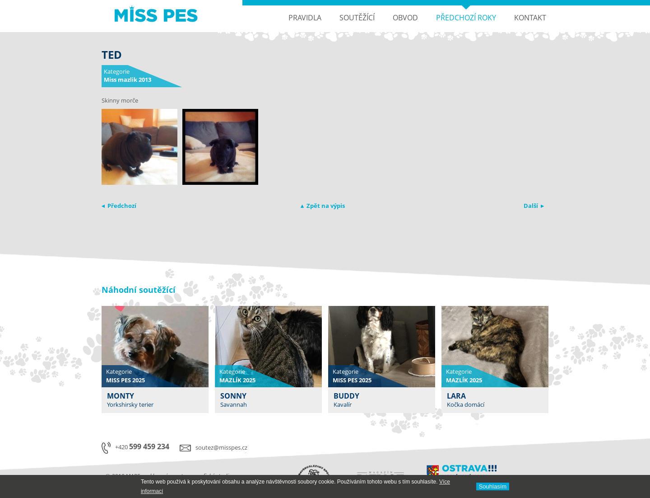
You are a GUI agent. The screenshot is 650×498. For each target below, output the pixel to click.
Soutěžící (357, 18)
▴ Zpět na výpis (323, 206)
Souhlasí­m (492, 486)
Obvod (405, 18)
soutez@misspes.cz (221, 447)
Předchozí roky (466, 18)
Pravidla (304, 18)
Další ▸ (534, 206)
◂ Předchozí (119, 206)
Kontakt (530, 18)
